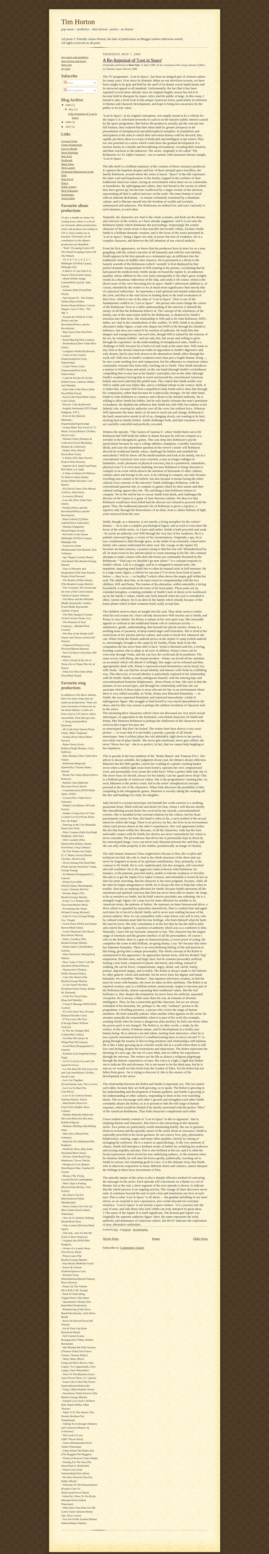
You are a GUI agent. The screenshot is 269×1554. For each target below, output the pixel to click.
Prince (64, 183)
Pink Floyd (67, 179)
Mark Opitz (67, 164)
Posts (68, 82)
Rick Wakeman (69, 190)
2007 (68, 126)
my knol (65, 68)
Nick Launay (68, 167)
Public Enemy (69, 186)
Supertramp (67, 194)
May (71, 109)
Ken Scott (66, 156)
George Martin (69, 148)
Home (156, 1238)
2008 (68, 122)
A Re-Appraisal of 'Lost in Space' (132, 60)
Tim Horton (78, 22)
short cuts (66, 64)
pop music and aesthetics (74, 57)
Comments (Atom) (132, 1247)
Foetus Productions (71, 144)
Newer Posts (111, 1238)
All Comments (73, 90)
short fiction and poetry (74, 61)
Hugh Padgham (69, 152)
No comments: (141, 1229)
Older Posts (200, 1238)
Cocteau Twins (69, 141)
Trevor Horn (68, 198)
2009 (68, 104)
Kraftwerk (67, 160)
